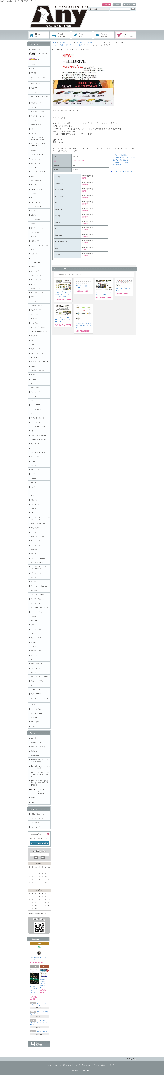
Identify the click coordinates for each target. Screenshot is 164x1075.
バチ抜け (33, 798)
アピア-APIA (34, 88)
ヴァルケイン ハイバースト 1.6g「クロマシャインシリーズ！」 (44, 983)
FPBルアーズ (35, 176)
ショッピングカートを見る (39, 843)
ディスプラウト (35, 396)
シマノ (33, 340)
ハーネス (33, 465)
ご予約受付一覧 (35, 49)
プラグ (79, 45)
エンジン (33, 193)
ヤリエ (33, 659)
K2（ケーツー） (35, 262)
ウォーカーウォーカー (37, 159)
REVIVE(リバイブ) (36, 689)
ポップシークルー (36, 603)
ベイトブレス (35, 577)
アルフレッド (35, 107)
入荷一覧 (33, 738)
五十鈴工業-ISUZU (36, 124)
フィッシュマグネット (37, 536)
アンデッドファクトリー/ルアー (85, 42)
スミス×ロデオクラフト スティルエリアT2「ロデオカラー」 (34, 990)
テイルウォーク (35, 392)
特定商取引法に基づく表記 (83, 1065)
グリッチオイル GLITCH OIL (39, 245)
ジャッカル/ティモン (37, 353)
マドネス (33, 616)
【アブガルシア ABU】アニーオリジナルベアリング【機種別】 (40, 774)
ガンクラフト (35, 236)
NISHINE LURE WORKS (38, 435)
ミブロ (33, 625)
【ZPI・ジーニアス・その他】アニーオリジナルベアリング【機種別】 (40, 783)
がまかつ (33, 223)
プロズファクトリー (37, 562)
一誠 (32, 129)
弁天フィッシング (36, 573)
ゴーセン (33, 284)
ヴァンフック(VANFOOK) (38, 154)
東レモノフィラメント (37, 418)
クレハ (33, 249)
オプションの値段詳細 (120, 155)
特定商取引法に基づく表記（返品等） (124, 157)
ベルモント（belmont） (38, 594)
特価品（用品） (35, 755)
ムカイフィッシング (37, 633)
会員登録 (106, 4)
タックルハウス (35, 388)
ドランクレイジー (36, 422)
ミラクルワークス (36, 629)
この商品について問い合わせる (122, 162)
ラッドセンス (35, 672)
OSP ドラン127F (42, 1031)
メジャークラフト (36, 646)
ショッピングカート (125, 35)
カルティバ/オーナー (37, 232)
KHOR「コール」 (36, 275)
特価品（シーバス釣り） (38, 747)
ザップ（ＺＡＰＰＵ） (37, 310)
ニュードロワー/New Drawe (39, 439)
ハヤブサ (33, 482)
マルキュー (34, 620)
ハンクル (33, 495)
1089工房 (33, 73)
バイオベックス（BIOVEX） (39, 452)
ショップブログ (35, 827)
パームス (33, 461)
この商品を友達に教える (120, 160)
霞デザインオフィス (37, 228)
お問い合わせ (104, 35)
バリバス (33, 487)
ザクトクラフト (35, 301)
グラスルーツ (35, 241)
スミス (33, 366)
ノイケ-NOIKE (35, 444)
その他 (33, 726)
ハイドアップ (35, 457)
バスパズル (34, 478)
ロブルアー (34, 717)
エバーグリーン (35, 185)
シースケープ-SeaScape (38, 327)
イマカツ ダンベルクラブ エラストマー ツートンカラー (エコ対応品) (63, 294)
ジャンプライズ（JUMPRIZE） (40, 362)
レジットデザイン (36, 709)
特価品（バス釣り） (37, 742)
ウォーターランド (36, 163)
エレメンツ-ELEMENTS (38, 172)
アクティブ (34, 92)
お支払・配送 (60, 35)
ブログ (82, 35)
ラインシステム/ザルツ (38, 681)
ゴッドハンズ (35, 271)
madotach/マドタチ (36, 612)
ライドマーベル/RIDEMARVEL (40, 677)
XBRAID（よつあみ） (37, 189)
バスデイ (33, 474)
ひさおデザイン (35, 500)
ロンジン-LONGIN (36, 713)
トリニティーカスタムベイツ (39, 426)
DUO (32, 400)
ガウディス (34, 215)
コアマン (33, 267)
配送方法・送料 (68, 1065)
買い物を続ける (117, 165)
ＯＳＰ (33, 198)
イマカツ (33, 133)
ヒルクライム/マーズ (37, 504)
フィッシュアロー (36, 545)
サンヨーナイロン (36, 314)
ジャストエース (35, 349)
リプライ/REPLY (36, 694)
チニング (33, 802)
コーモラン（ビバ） (37, 280)
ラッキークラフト (36, 668)
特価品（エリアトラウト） (66, 45)
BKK (32, 513)
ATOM (39, 1045)
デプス (33, 413)
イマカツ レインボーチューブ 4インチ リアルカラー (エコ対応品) (63, 319)
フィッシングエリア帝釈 (38, 523)
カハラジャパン (35, 219)
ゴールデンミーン (36, 288)
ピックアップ (35, 508)
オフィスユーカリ (36, 206)
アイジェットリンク (37, 64)
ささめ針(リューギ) (36, 305)
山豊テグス (34, 655)
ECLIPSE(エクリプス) (37, 180)
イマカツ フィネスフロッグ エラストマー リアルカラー (39, 1022)
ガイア (33, 211)
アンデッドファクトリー (65, 42)
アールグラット (35, 84)
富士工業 (33, 554)
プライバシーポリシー (100, 1065)
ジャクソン (34, 344)
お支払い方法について (37, 814)
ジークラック (35, 323)
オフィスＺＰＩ (35, 202)
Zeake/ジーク (35, 357)
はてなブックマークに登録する (122, 171)
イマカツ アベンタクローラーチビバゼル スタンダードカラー (83, 326)
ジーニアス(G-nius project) (39, 331)
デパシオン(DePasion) (37, 409)
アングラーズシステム (37, 111)
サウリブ (33, 297)
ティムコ (33, 379)
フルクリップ (35, 528)
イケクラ (33, 120)
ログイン (116, 4)
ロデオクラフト (35, 722)
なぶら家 (33, 431)
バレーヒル (34, 491)
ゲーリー (33, 258)
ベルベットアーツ (36, 590)
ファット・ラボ (35, 541)
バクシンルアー (35, 470)
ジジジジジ (34, 336)
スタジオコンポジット (37, 370)
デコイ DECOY (36, 405)
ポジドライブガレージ (37, 599)
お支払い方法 (57, 1065)
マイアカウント (129, 4)
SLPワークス (35, 167)
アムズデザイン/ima (37, 103)
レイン (33, 704)
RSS (37, 1043)
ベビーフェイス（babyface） (39, 586)
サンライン (34, 318)
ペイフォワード (35, 582)
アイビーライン (35, 69)
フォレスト (34, 549)
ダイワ (33, 375)
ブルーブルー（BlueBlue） (39, 558)
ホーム (38, 35)
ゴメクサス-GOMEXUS (38, 293)
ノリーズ (33, 448)
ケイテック (34, 254)
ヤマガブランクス (36, 651)
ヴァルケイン (35, 150)
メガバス (33, 642)
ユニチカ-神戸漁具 (36, 664)
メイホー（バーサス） (37, 638)
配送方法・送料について (38, 818)
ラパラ (33, 685)
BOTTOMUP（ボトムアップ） (40, 607)
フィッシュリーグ (36, 532)
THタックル (34, 383)
